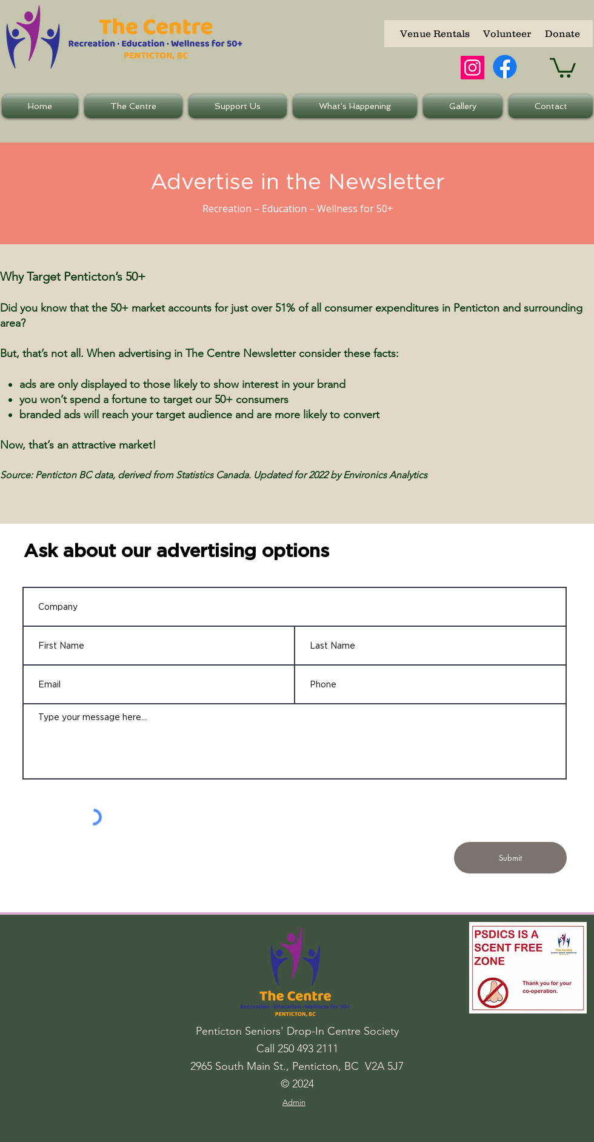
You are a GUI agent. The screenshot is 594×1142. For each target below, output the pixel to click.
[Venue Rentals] (435, 33)
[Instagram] (472, 67)
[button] (563, 67)
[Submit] (510, 857)
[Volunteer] (506, 33)
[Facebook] (505, 66)
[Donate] (562, 33)
